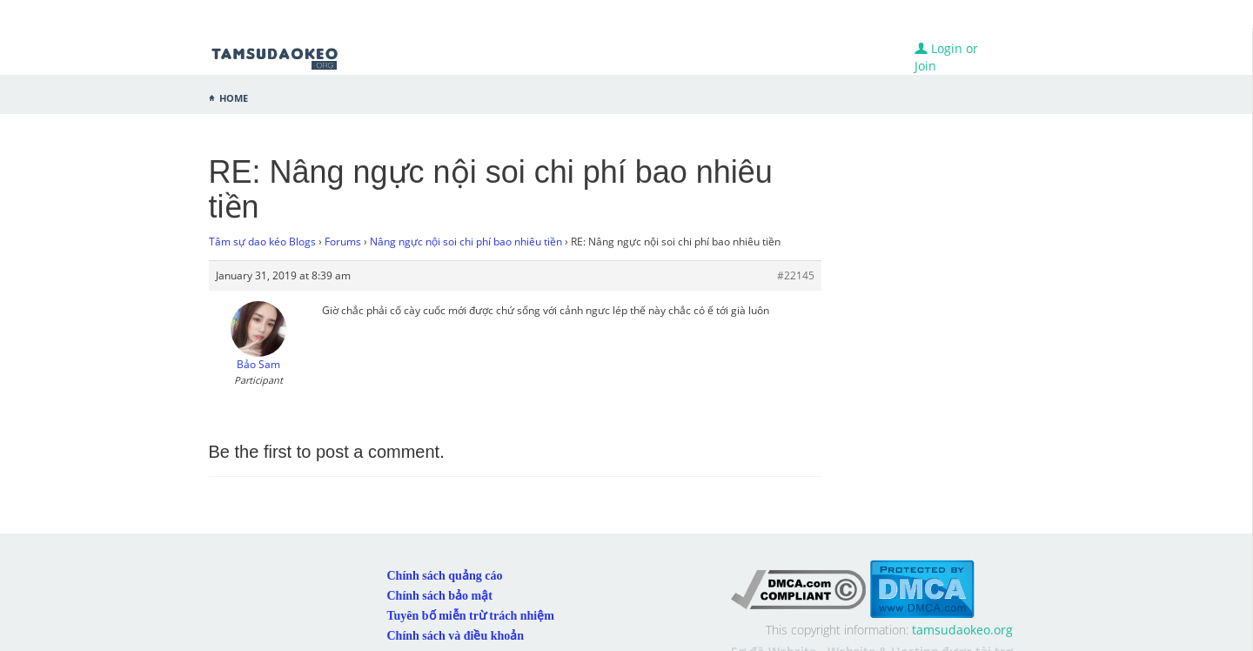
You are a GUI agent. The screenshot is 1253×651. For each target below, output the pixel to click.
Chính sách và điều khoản (456, 635)
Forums (343, 241)
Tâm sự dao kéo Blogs (262, 241)
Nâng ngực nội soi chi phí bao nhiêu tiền (466, 241)
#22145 (795, 275)
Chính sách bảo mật (439, 595)
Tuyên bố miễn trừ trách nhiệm (470, 615)
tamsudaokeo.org (962, 629)
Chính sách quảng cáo (445, 575)
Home (233, 96)
